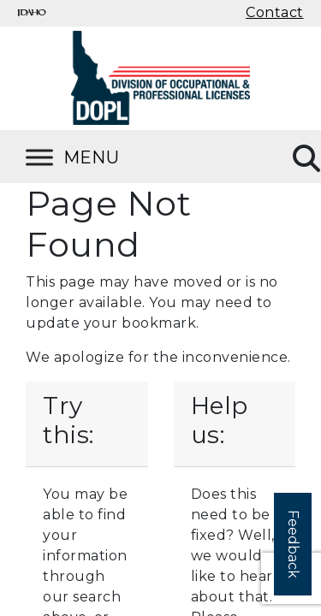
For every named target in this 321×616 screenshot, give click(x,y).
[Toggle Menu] (94, 157)
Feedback (293, 544)
